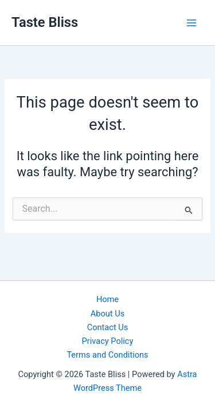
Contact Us (107, 327)
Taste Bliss (44, 22)
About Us (107, 313)
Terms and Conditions (107, 355)
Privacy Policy (108, 341)
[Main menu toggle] (191, 23)
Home (107, 299)
